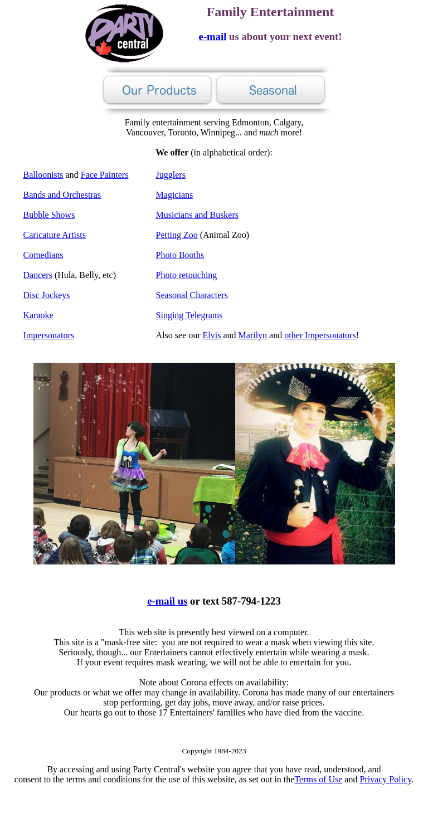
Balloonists (43, 174)
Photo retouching (186, 275)
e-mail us (167, 601)
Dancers (37, 275)
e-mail (213, 36)
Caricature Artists (54, 235)
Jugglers (171, 174)
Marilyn (253, 335)
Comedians (43, 255)
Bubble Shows (49, 215)
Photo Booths (180, 255)
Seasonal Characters (192, 295)
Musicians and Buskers (197, 215)
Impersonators (49, 335)
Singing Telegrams (189, 315)
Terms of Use (318, 779)
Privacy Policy (385, 779)
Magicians (174, 194)
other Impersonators (320, 335)
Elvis (212, 335)
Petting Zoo (177, 235)
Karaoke (38, 315)
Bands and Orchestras (62, 194)
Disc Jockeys (46, 295)
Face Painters (105, 174)
